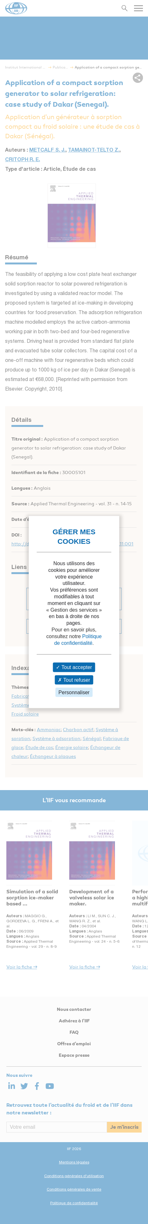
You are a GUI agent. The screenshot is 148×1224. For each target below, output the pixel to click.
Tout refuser (74, 679)
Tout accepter (74, 667)
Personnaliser (74, 692)
